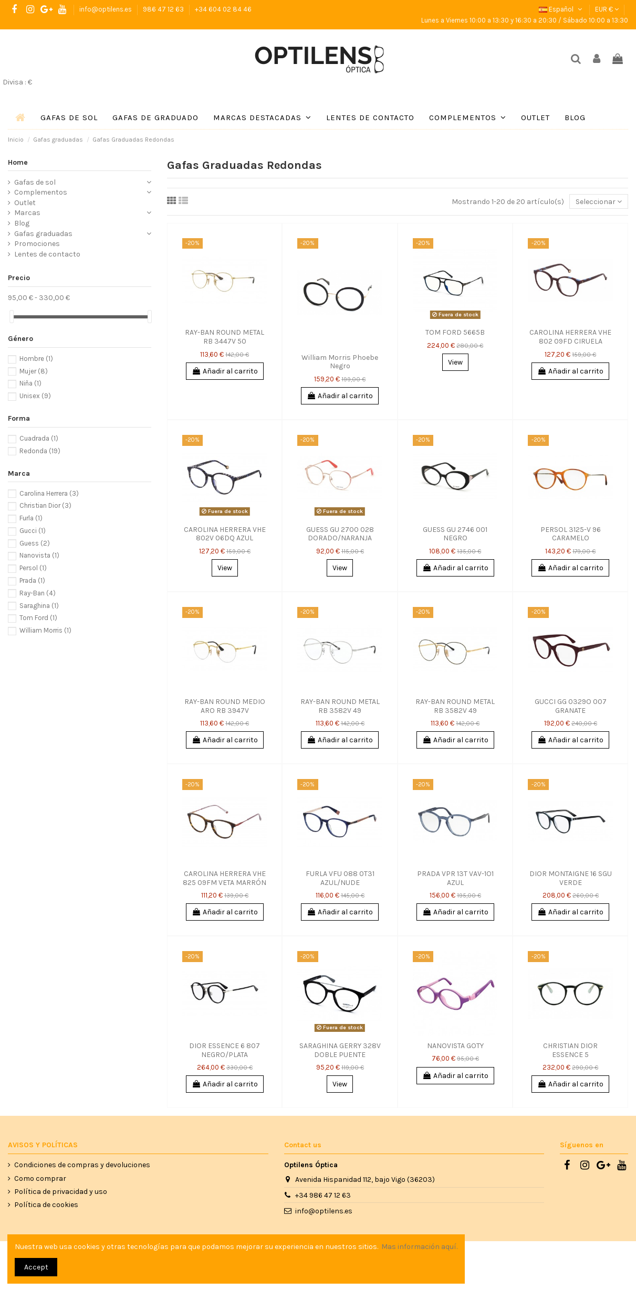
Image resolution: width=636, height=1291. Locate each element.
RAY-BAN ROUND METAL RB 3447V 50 (224, 337)
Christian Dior (45, 505)
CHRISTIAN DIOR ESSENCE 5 (570, 1050)
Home (18, 162)
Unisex (35, 396)
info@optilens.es (106, 9)
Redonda (39, 451)
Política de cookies (46, 1204)
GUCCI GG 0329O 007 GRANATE (571, 706)
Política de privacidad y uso (60, 1191)
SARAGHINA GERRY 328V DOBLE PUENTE (340, 1050)
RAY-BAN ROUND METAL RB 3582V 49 (340, 706)
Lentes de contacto (47, 254)
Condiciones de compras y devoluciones (82, 1164)
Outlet (25, 202)
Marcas (27, 212)
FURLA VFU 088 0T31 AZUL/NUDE (340, 878)
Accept (36, 1267)
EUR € (607, 9)
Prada (32, 580)
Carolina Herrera (49, 493)
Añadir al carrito (225, 371)
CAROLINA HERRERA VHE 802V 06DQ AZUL (225, 534)
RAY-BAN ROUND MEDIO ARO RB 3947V (224, 706)
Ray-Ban (37, 593)
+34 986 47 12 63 (323, 1195)
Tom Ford (38, 618)
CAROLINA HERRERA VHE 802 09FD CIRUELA (570, 337)
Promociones (37, 243)
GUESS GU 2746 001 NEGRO (455, 534)
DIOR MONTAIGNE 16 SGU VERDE (570, 878)
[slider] (11, 316)
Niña (30, 383)
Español (561, 9)
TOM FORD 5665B (455, 332)
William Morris (45, 630)
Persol (33, 568)
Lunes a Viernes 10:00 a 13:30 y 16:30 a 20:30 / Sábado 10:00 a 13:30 (524, 20)
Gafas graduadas (43, 233)
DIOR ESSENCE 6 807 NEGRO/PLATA (224, 1050)
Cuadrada (38, 438)
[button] (262, 117)
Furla (31, 518)
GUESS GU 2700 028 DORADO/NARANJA (340, 534)
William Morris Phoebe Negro (339, 362)
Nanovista (39, 555)
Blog (21, 223)
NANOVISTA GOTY (455, 1045)
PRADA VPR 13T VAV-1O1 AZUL (455, 878)
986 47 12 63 (164, 9)
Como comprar (40, 1178)
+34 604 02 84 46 (223, 9)
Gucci (32, 531)
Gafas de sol (35, 182)
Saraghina (39, 606)
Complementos (40, 192)
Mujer (33, 371)
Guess (34, 543)
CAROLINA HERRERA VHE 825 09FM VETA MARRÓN (224, 878)
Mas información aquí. (419, 1246)
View (455, 362)
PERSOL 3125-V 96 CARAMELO (570, 534)
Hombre (36, 358)
